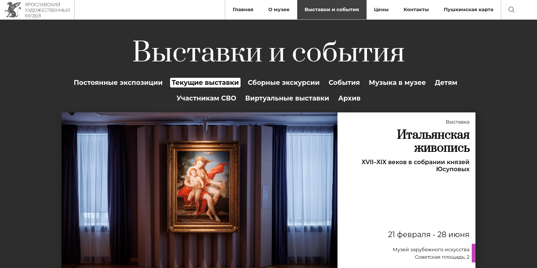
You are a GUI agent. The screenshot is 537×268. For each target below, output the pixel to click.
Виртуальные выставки (287, 98)
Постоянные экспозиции (118, 82)
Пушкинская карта (468, 9)
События (344, 82)
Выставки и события (332, 9)
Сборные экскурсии (284, 82)
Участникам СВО (206, 98)
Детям (446, 82)
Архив (349, 98)
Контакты (416, 9)
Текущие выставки (205, 82)
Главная (243, 9)
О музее (278, 9)
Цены (381, 9)
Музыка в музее (397, 82)
